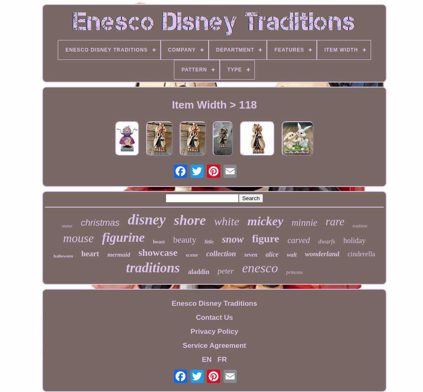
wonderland (322, 254)
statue (67, 225)
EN (207, 360)
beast (159, 242)
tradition (360, 226)
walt (292, 255)
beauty (184, 240)
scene (192, 255)
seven (250, 255)
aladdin (198, 271)
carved (299, 240)
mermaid (118, 254)
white (226, 221)
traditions (153, 267)
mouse (78, 238)
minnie (305, 222)
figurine (123, 237)
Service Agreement (214, 345)
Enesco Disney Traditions (214, 303)
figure (265, 239)
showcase (158, 252)
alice (272, 254)
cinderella (361, 254)
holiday (354, 240)
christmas (100, 222)
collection (221, 254)
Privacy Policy (214, 331)
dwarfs (326, 241)
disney (147, 220)
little (209, 242)
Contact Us (214, 317)
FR (222, 360)
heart (90, 253)
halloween (63, 255)
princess (294, 272)
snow (233, 239)
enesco (260, 267)
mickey (265, 221)
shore (190, 220)
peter (226, 271)
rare (335, 221)
